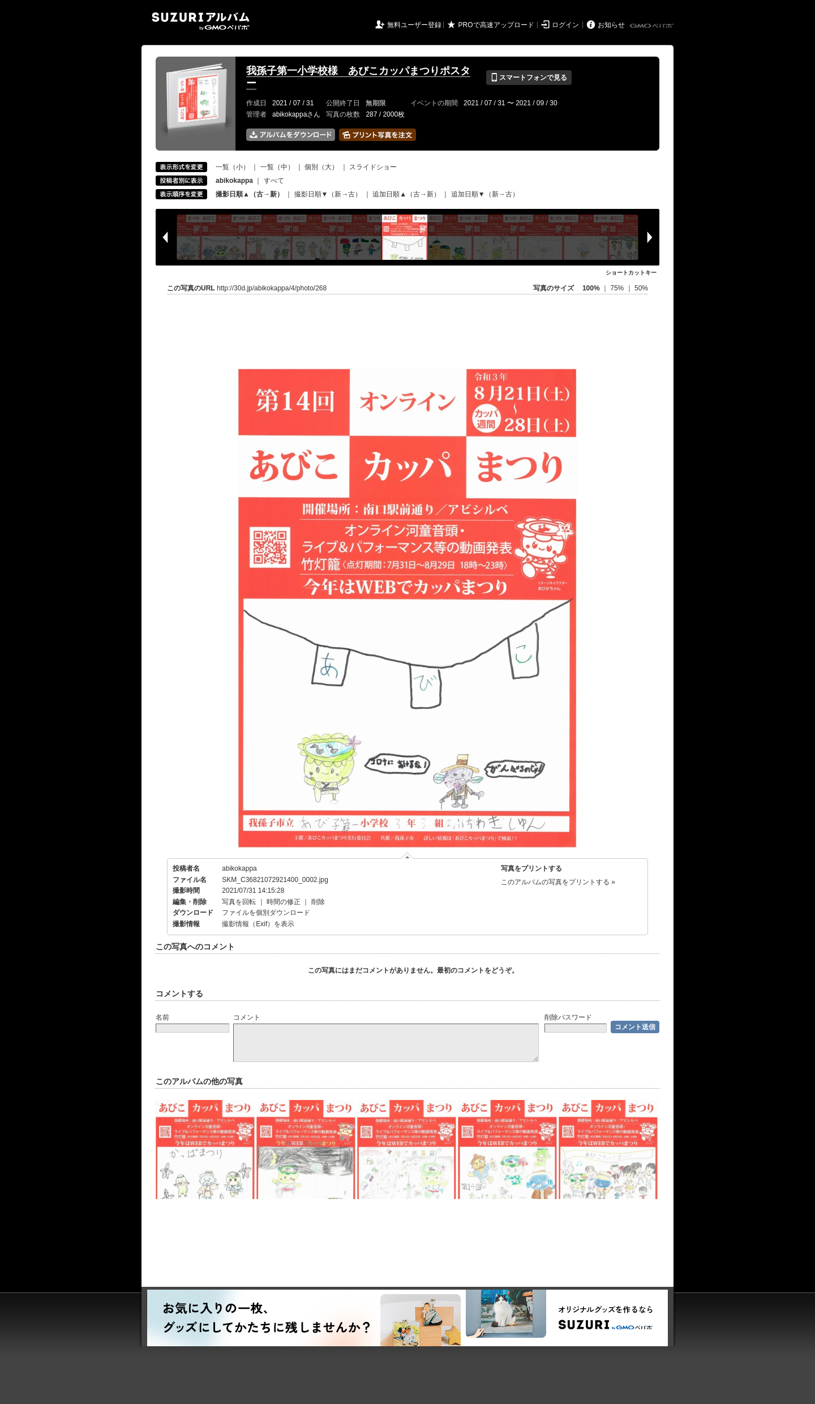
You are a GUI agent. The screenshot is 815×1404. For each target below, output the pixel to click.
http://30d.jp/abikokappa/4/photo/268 (272, 288)
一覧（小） (233, 167)
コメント (246, 1017)
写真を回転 (239, 902)
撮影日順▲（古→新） (250, 194)
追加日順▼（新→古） (485, 194)
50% (641, 288)
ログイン (565, 25)
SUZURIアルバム (200, 21)
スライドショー (373, 167)
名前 (162, 1017)
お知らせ (611, 25)
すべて (274, 181)
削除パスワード (568, 1017)
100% (591, 288)
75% (617, 288)
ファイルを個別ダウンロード (266, 913)
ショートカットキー (631, 272)
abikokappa (239, 868)
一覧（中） (277, 167)
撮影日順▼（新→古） (328, 194)
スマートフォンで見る (529, 77)
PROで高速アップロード (496, 25)
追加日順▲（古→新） (406, 194)
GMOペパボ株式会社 (652, 26)
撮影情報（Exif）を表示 (258, 924)
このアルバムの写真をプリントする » (558, 882)
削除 (318, 902)
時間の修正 (284, 902)
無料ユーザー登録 (414, 25)
